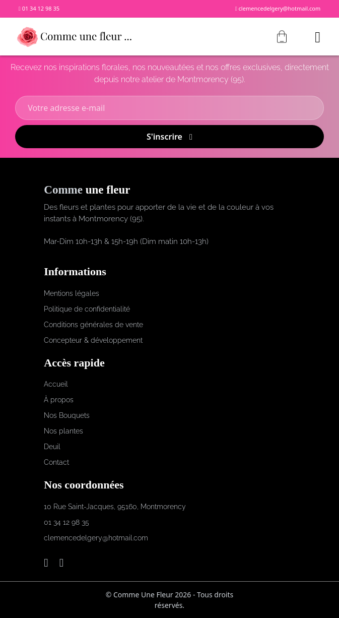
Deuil (52, 447)
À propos (59, 400)
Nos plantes (63, 431)
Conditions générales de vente (93, 325)
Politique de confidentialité (87, 309)
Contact (56, 462)
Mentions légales (71, 293)
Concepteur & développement (93, 340)
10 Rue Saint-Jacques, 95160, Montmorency (115, 507)
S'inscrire (169, 136)
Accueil (56, 384)
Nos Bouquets (67, 415)
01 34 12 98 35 (39, 8)
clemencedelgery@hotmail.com (278, 8)
